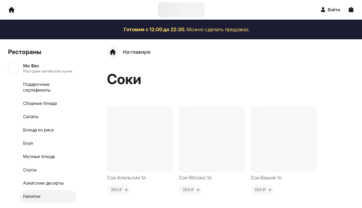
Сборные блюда (40, 103)
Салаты (30, 116)
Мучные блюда (39, 156)
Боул (28, 143)
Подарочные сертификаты (36, 87)
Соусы (30, 169)
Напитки (31, 196)
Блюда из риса (38, 130)
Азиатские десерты (43, 183)
